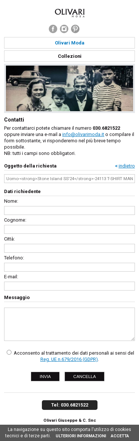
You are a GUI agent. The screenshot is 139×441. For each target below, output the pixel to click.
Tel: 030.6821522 (69, 405)
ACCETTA (120, 436)
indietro (127, 166)
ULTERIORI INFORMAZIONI (81, 436)
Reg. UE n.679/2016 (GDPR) (69, 359)
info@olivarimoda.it (83, 134)
